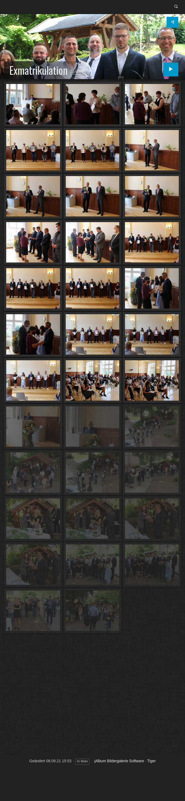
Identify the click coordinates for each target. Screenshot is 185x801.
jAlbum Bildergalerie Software (119, 761)
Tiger (151, 761)
